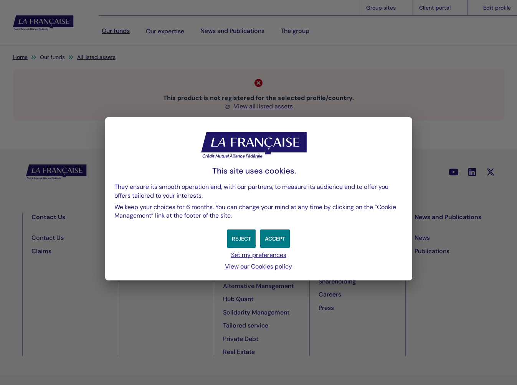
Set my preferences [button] (258, 255)
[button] (275, 238)
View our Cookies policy (258, 266)
